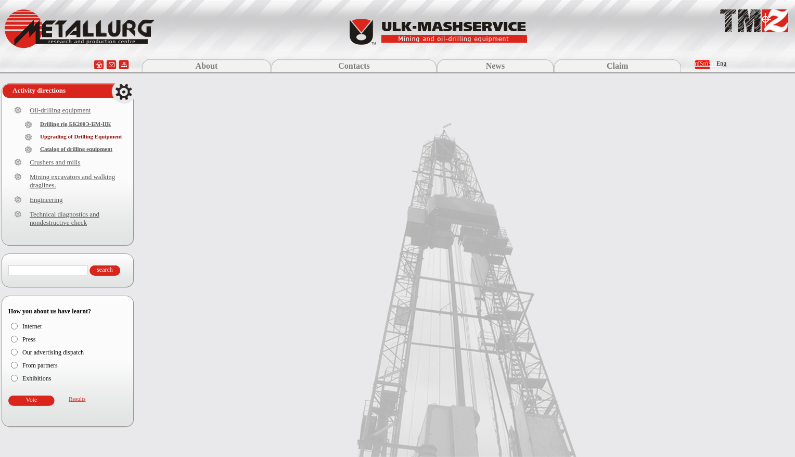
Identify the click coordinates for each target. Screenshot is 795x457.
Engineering (46, 200)
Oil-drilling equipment (60, 110)
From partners (40, 365)
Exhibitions (36, 378)
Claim (618, 65)
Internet (32, 326)
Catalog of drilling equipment (76, 149)
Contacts (353, 65)
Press (28, 339)
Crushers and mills (55, 162)
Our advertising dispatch (53, 352)
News (495, 65)
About (207, 65)
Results (77, 399)
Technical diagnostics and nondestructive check (64, 218)
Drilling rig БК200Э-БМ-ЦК (75, 124)
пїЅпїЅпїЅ (707, 63)
